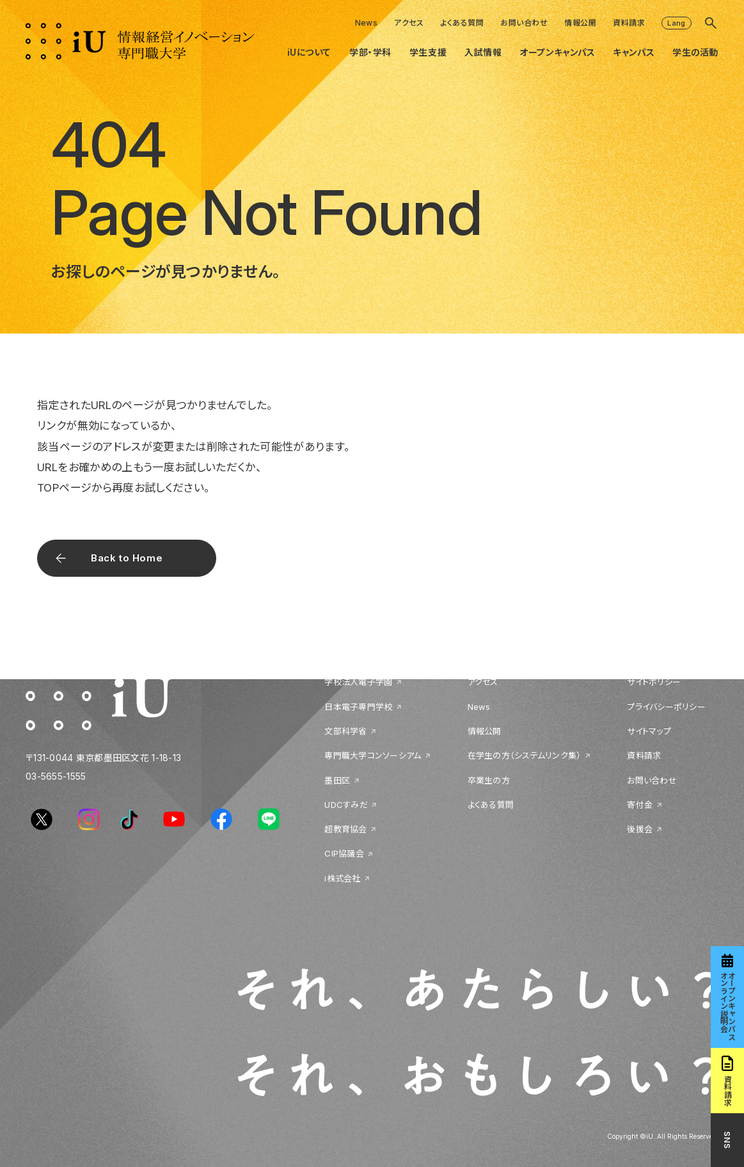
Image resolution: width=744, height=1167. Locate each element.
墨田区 (337, 780)
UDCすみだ (346, 804)
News (366, 23)
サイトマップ (649, 731)
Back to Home (126, 558)
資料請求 (629, 23)
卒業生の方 (489, 780)
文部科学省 (345, 731)
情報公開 (580, 23)
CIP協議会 (344, 853)
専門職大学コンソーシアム (372, 755)
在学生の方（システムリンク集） (525, 755)
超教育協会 (345, 829)
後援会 (640, 829)
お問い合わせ (524, 23)
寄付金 (640, 804)
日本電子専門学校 (358, 706)
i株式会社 (342, 878)
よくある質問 (462, 23)
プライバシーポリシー (666, 706)
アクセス (408, 23)
